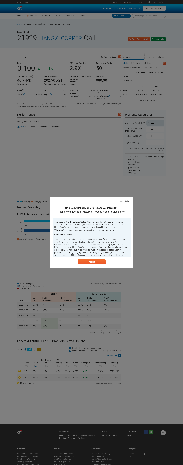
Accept (92, 262)
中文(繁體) (124, 201)
